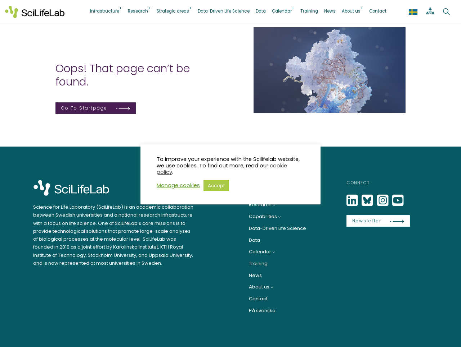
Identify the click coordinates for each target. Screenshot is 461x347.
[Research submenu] (274, 204)
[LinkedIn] (352, 200)
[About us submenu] (271, 287)
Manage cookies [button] (178, 185)
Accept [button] (216, 185)
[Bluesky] (368, 200)
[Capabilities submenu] (279, 216)
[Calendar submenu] (273, 251)
